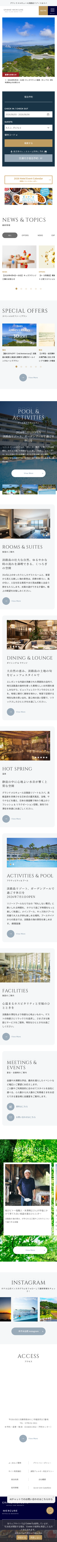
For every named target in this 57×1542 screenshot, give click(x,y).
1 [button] (16, 367)
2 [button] (21, 367)
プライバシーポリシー (42, 1462)
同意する (22, 1537)
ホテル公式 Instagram (28, 1331)
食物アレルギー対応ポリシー (42, 1471)
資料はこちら (22, 1106)
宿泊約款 (14, 1479)
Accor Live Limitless (42, 1487)
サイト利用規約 (14, 1471)
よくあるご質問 (14, 1462)
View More (33, 377)
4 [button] (31, 367)
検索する (28, 143)
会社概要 (42, 1479)
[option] (28, 48)
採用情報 (14, 1487)
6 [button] (41, 367)
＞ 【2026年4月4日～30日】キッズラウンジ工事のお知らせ (26, 80)
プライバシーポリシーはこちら (28, 1533)
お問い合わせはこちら (26, 1117)
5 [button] (36, 367)
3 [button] (26, 367)
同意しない (36, 1537)
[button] (44, 535)
